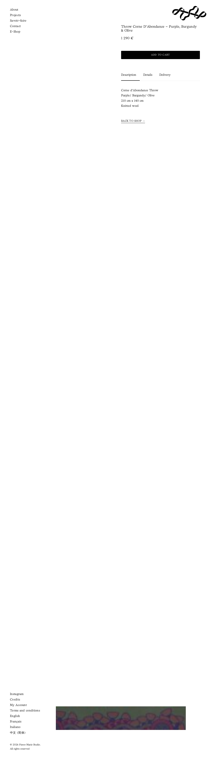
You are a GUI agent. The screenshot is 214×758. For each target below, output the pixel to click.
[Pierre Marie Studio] (189, 13)
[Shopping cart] (18, 13)
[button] (9, 13)
